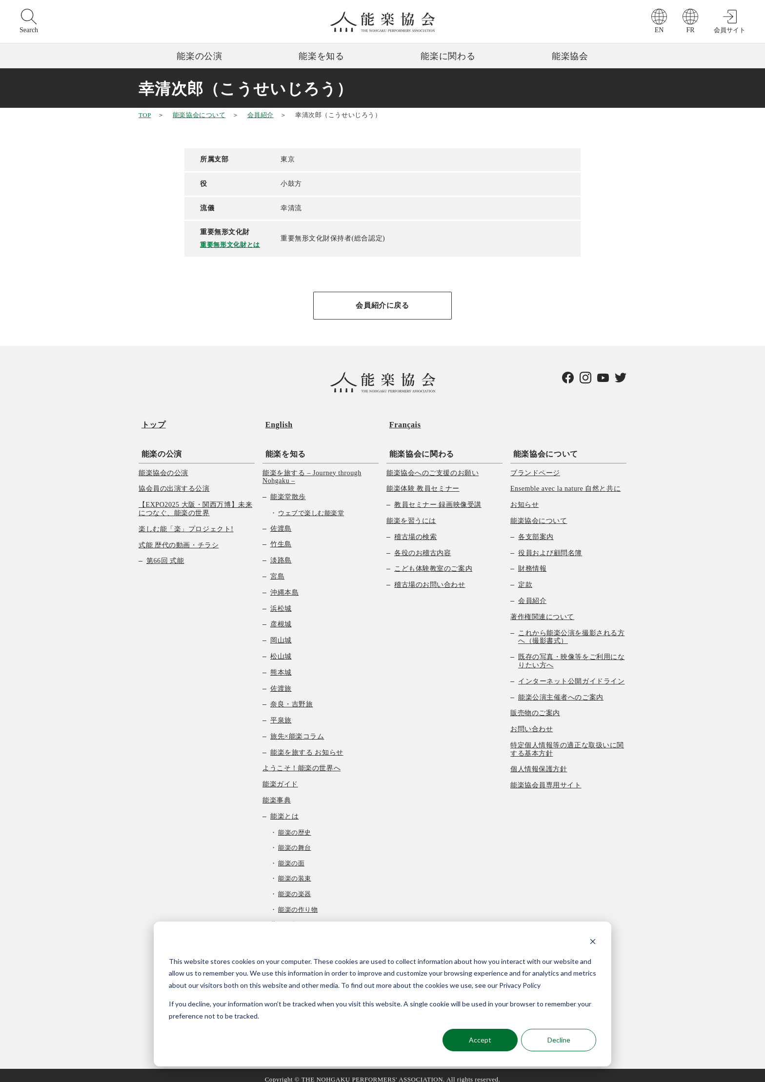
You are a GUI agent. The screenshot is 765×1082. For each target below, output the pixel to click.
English (276, 422)
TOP (145, 115)
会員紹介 (260, 115)
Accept (480, 1040)
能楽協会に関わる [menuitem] (418, 445)
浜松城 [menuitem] (281, 600)
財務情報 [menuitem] (532, 560)
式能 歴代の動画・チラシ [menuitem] (179, 537)
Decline (558, 1040)
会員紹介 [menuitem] (532, 592)
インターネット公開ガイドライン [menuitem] (571, 673)
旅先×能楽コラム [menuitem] (297, 728)
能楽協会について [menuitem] (542, 445)
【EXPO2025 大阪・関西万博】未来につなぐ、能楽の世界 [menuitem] (195, 500)
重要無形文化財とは (232, 244)
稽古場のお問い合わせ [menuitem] (429, 576)
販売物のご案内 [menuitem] (535, 705)
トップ (151, 422)
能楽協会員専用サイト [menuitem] (546, 777)
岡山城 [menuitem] (281, 632)
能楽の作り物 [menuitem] (298, 901)
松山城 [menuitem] (281, 648)
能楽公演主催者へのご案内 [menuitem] (561, 689)
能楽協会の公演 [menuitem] (163, 464)
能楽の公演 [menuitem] (159, 445)
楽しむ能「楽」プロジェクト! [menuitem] (186, 520)
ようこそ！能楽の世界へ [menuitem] (301, 760)
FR (690, 30)
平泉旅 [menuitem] (281, 712)
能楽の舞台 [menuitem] (294, 839)
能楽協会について (199, 115)
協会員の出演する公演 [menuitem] (174, 480)
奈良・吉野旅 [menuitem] (291, 696)
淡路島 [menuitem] (281, 552)
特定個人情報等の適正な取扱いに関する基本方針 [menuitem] (567, 741)
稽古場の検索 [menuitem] (415, 528)
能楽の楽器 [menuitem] (294, 885)
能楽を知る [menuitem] (282, 445)
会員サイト (729, 30)
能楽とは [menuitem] (284, 808)
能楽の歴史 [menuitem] (294, 824)
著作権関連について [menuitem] (542, 608)
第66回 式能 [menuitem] (165, 553)
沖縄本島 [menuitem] (284, 584)
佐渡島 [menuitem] (281, 520)
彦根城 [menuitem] (281, 616)
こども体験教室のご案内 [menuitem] (433, 560)
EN (659, 30)
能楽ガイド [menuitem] (280, 776)
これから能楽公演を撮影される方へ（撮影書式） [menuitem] (571, 629)
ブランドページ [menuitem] (535, 464)
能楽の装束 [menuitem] (294, 870)
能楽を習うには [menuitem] (411, 512)
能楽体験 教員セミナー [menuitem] (423, 480)
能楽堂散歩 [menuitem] (288, 488)
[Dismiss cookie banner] (592, 943)
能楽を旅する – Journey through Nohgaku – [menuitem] (312, 469)
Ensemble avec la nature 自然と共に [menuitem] (565, 480)
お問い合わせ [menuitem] (531, 720)
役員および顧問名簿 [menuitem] (550, 544)
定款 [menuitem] (525, 576)
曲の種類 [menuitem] (284, 917)
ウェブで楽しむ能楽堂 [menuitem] (311, 504)
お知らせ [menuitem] (524, 496)
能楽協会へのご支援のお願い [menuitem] (432, 464)
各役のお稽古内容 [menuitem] (422, 544)
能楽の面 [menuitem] (291, 855)
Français (402, 422)
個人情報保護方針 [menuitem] (538, 761)
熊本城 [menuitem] (281, 664)
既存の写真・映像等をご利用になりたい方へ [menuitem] (571, 653)
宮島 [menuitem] (277, 568)
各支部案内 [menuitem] (536, 528)
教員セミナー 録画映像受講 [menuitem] (438, 496)
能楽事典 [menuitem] (276, 792)
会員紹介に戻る (382, 305)
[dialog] (382, 994)
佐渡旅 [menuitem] (281, 680)
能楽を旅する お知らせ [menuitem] (306, 744)
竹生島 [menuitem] (281, 536)
